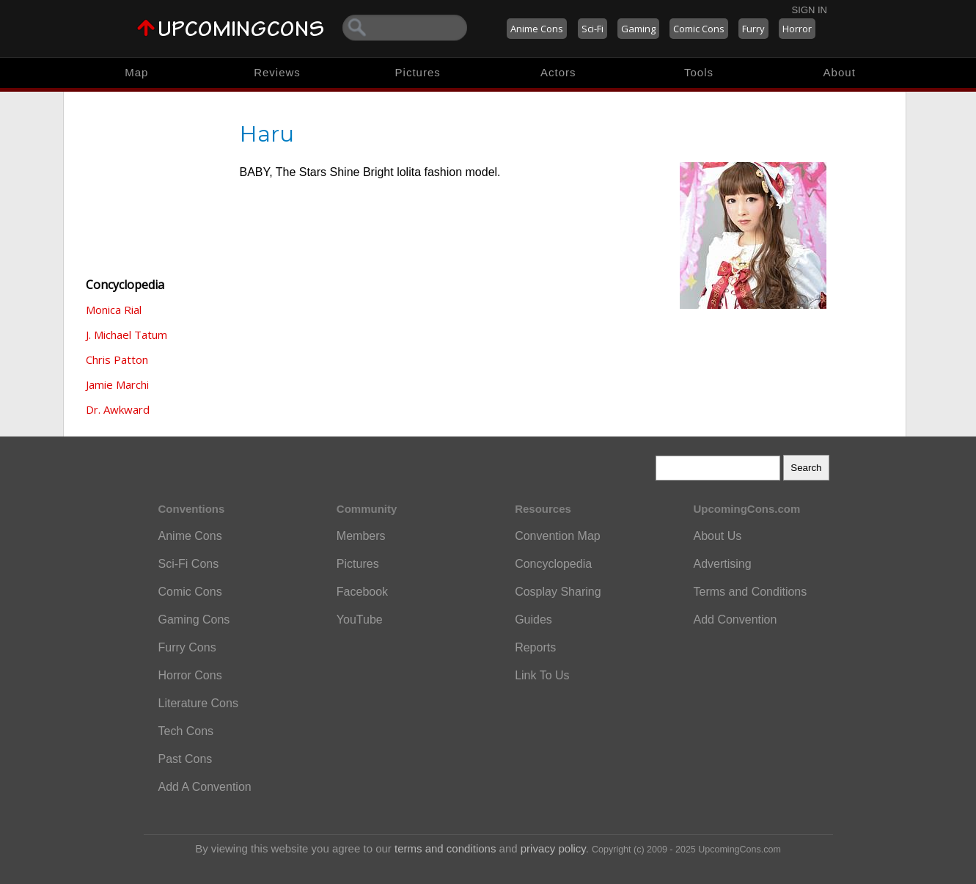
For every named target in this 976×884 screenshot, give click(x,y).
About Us (717, 536)
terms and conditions (445, 848)
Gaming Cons (194, 619)
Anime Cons (536, 28)
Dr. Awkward (118, 409)
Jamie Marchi (117, 384)
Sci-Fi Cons (188, 564)
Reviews (277, 72)
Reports (535, 647)
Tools (698, 72)
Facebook (362, 591)
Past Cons (185, 759)
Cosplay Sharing (558, 591)
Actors (558, 72)
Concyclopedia (553, 564)
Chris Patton (117, 359)
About (839, 72)
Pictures (418, 72)
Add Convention (735, 619)
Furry (753, 28)
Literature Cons (198, 703)
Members (361, 536)
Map (136, 72)
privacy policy (553, 848)
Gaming (638, 28)
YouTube (360, 619)
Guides (533, 619)
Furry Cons (187, 647)
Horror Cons (190, 675)
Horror (797, 28)
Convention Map (558, 536)
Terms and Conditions (750, 591)
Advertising (722, 564)
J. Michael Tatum (126, 334)
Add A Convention (205, 787)
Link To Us (542, 675)
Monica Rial (114, 309)
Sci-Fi (592, 28)
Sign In (809, 9)
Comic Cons (698, 28)
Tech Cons (186, 731)
